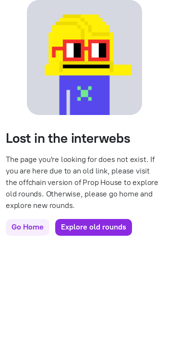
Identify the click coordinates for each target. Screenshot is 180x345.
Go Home (28, 226)
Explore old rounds (93, 226)
